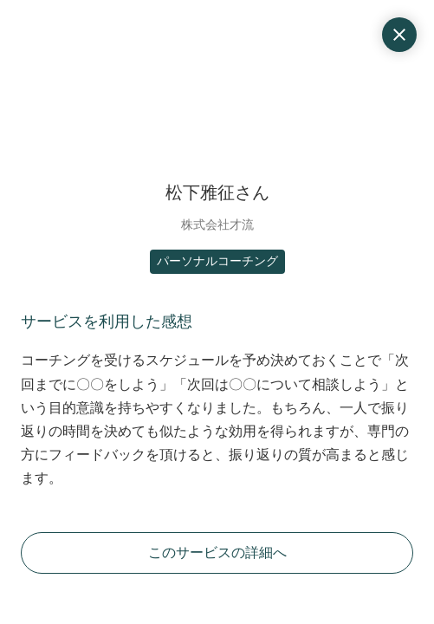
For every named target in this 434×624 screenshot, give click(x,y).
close (399, 34)
